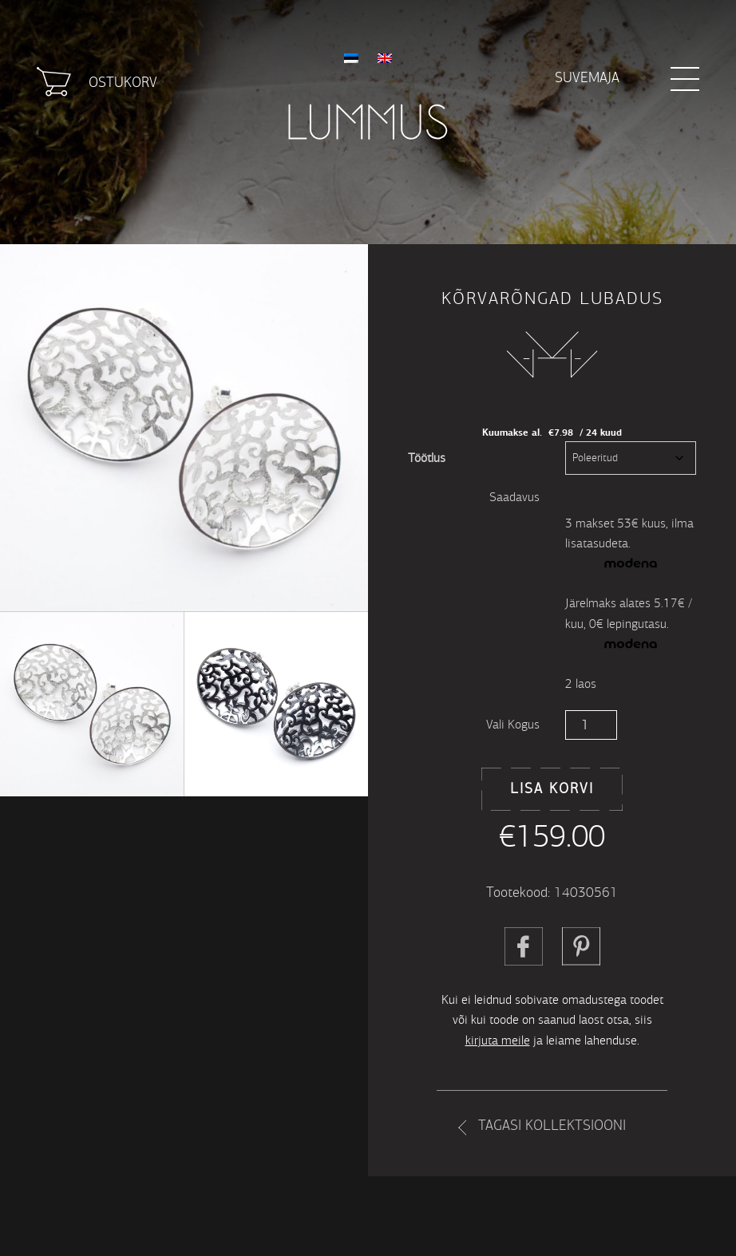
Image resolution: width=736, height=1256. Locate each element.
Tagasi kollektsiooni (552, 1125)
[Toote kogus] (591, 725)
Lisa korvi (552, 788)
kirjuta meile (497, 1040)
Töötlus (426, 457)
